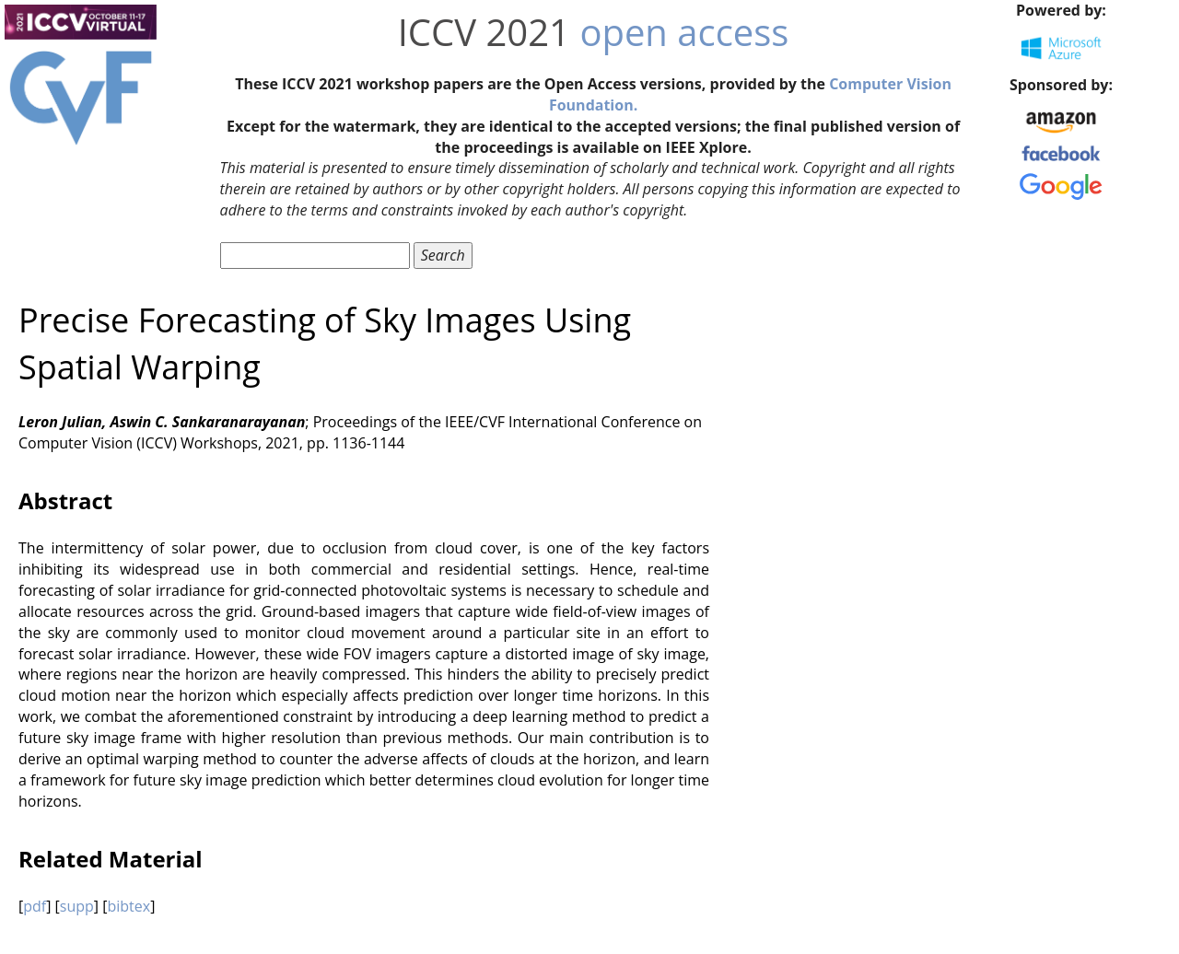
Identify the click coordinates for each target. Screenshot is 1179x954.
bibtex (128, 906)
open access (683, 31)
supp (77, 906)
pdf (34, 906)
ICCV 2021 (484, 31)
